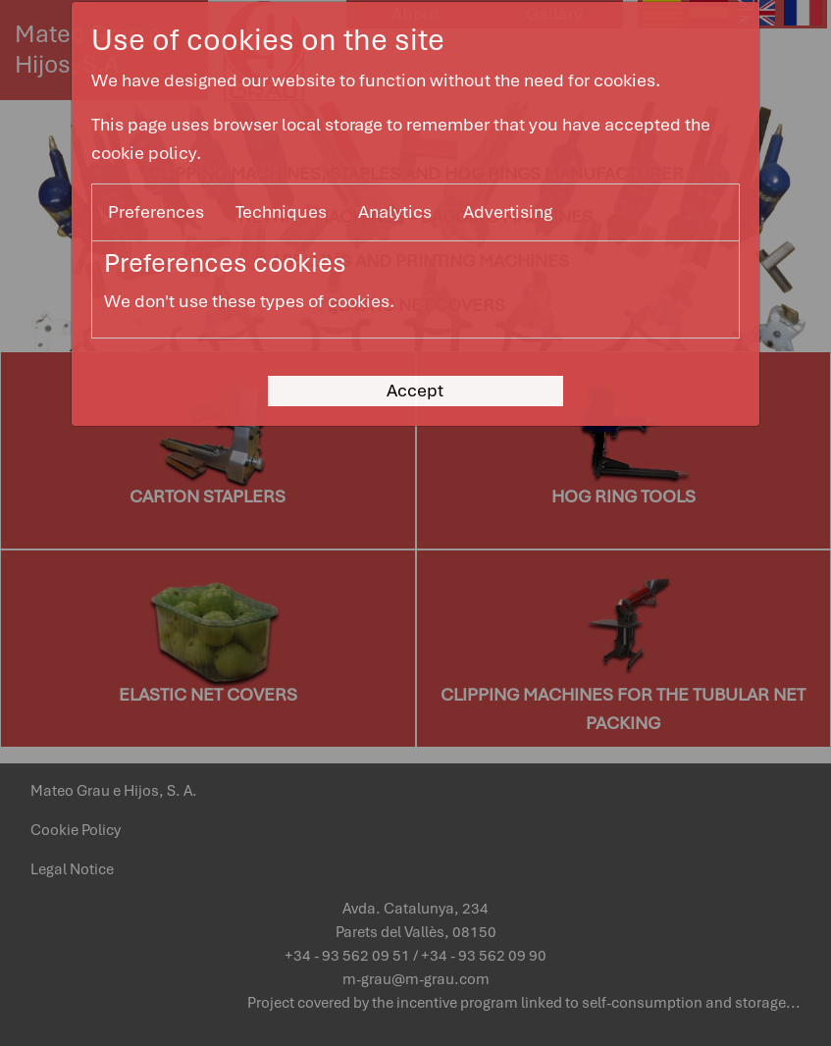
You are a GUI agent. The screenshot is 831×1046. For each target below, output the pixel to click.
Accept (415, 390)
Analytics (395, 211)
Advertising (507, 211)
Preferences (156, 211)
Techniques (281, 211)
